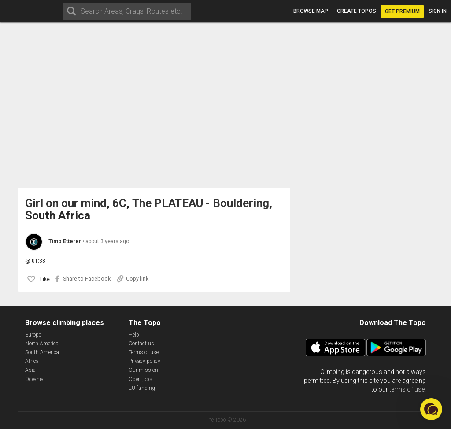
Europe (33, 335)
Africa (32, 361)
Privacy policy (144, 361)
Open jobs (140, 379)
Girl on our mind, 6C (75, 203)
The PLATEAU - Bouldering (200, 203)
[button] (431, 409)
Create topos (356, 11)
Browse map (310, 11)
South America (42, 352)
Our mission (143, 370)
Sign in (438, 11)
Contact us (141, 343)
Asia (30, 370)
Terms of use (144, 352)
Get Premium (402, 11)
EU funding (142, 388)
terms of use (407, 389)
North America (42, 343)
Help (134, 335)
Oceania (34, 379)
